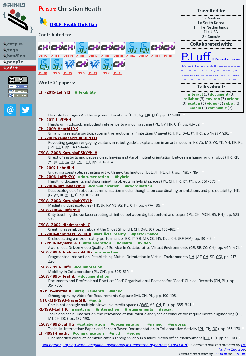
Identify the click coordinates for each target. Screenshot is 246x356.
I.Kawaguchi (236, 75)
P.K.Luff (225, 71)
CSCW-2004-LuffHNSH (59, 209)
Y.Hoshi (200, 80)
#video (144, 243)
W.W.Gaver (185, 75)
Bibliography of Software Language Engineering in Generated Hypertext (104, 344)
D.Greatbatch (218, 66)
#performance (145, 233)
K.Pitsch (203, 75)
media (195, 107)
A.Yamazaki (184, 71)
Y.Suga (213, 71)
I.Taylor (211, 80)
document (219, 94)
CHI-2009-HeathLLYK (58, 128)
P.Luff (196, 56)
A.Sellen (192, 75)
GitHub (239, 353)
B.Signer (216, 75)
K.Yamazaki (187, 66)
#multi (95, 300)
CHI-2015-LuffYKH (55, 92)
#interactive (106, 252)
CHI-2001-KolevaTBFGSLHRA (64, 233)
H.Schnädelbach (219, 80)
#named (155, 324)
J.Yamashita (200, 71)
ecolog (193, 103)
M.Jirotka (210, 66)
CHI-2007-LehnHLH (56, 167)
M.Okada (186, 80)
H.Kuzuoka (220, 59)
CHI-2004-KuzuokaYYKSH (61, 185)
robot (229, 103)
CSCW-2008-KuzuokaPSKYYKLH (67, 152)
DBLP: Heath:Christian (73, 24)
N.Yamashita (193, 71)
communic (217, 107)
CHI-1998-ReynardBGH (59, 243)
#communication (104, 185)
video (212, 103)
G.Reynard (238, 71)
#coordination (138, 185)
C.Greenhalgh (235, 66)
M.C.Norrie (209, 75)
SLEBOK (220, 353)
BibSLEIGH (178, 344)
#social (165, 309)
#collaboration (97, 243)
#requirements (89, 291)
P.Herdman (223, 75)
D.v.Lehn (235, 59)
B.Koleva (205, 80)
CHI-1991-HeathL (53, 333)
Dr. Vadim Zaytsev (232, 346)
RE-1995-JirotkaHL (55, 291)
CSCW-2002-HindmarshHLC (64, 224)
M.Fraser (219, 71)
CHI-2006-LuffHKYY (56, 176)
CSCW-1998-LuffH (54, 267)
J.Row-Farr (228, 80)
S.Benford (227, 66)
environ (212, 98)
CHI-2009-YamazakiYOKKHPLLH (67, 137)
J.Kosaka (207, 71)
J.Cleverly (231, 71)
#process (177, 324)
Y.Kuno (198, 75)
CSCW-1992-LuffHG (56, 324)
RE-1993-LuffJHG (53, 309)
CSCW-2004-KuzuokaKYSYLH (65, 200)
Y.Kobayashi (193, 80)
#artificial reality (110, 233)
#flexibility (85, 92)
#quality (124, 243)
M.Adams (235, 80)
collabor (191, 98)
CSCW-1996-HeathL (56, 276)
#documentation (93, 176)
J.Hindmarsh (200, 66)
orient (233, 98)
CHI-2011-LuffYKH (54, 119)
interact (195, 94)
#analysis (81, 309)
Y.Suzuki (229, 75)
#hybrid (122, 176)
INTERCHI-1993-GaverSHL (62, 300)
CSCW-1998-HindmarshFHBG (65, 252)
